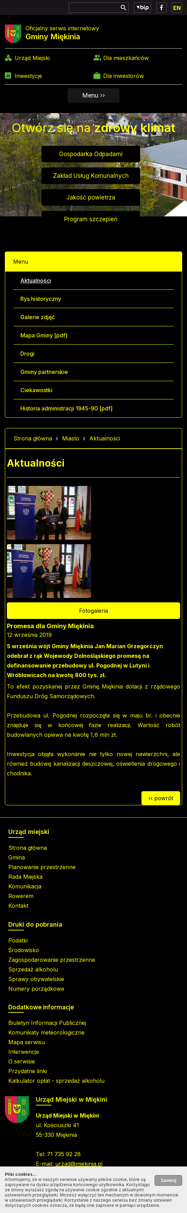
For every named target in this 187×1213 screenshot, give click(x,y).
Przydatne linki (27, 1071)
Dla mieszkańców (126, 57)
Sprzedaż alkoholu (33, 969)
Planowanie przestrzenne (42, 867)
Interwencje (23, 1051)
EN (177, 7)
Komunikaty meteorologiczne (46, 1032)
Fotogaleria (93, 610)
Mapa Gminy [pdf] (43, 335)
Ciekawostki (36, 390)
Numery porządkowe (36, 988)
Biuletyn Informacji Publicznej (47, 1022)
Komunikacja (24, 886)
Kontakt (18, 905)
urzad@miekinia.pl (78, 1163)
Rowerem (20, 896)
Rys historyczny (40, 298)
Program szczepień (90, 219)
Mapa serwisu (26, 1042)
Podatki (18, 940)
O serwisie (21, 1061)
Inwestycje (28, 75)
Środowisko (23, 950)
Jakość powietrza (90, 197)
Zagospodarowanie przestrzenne (51, 959)
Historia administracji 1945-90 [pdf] (66, 408)
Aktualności (35, 280)
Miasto (70, 438)
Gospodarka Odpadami (90, 154)
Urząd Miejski (32, 57)
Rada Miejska (25, 876)
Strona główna (32, 438)
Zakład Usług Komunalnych (91, 175)
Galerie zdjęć (37, 317)
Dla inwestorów (123, 75)
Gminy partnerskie (44, 371)
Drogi (27, 353)
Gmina (16, 857)
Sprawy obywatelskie (36, 979)
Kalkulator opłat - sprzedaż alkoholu (56, 1080)
